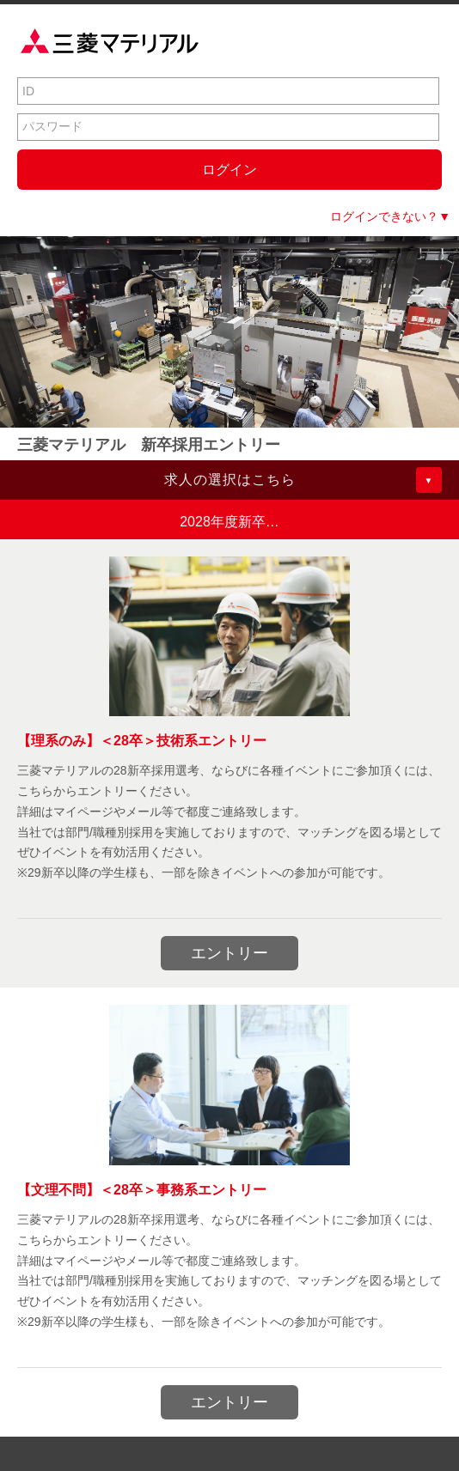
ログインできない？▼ (390, 216)
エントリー (229, 953)
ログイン (229, 169)
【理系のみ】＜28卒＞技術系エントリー (141, 740)
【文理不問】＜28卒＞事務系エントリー (141, 1189)
